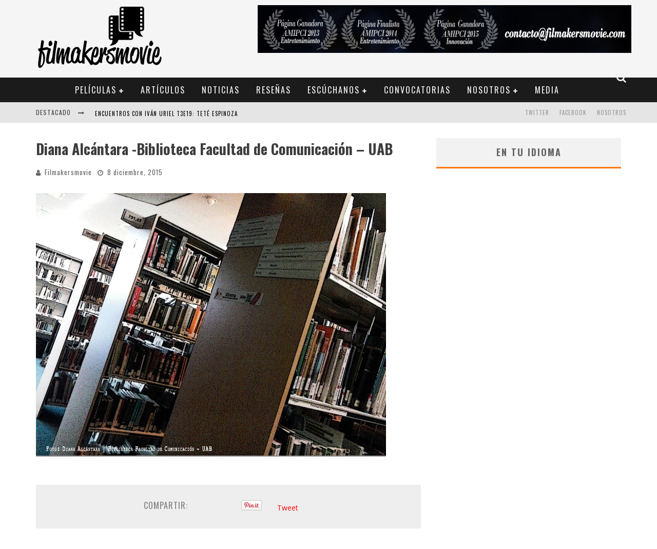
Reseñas (273, 90)
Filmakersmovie (68, 172)
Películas (96, 90)
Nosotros (489, 90)
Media (547, 90)
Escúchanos (333, 90)
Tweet (287, 508)
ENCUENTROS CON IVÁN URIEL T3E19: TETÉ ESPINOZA (166, 113)
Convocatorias (417, 90)
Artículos (163, 90)
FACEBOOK (573, 112)
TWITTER (537, 112)
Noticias (221, 90)
